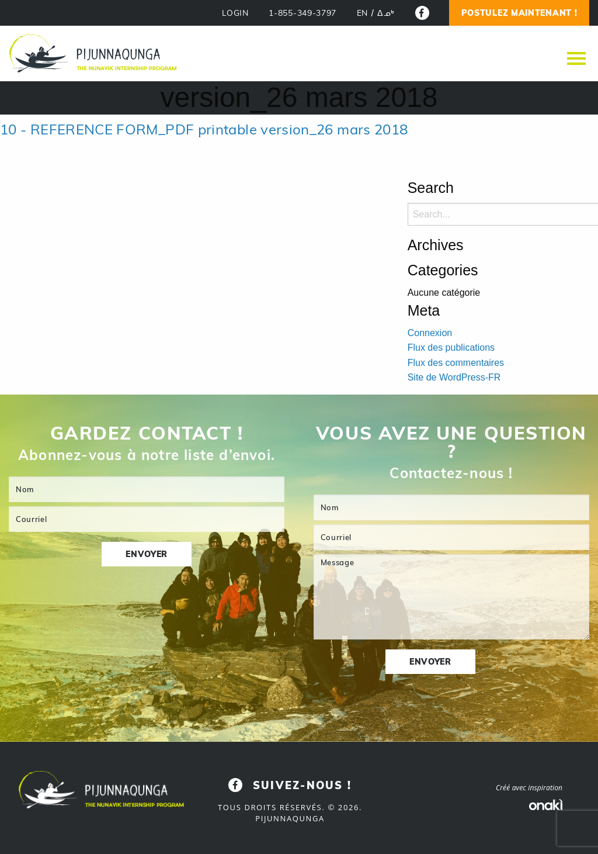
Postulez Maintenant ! (519, 13)
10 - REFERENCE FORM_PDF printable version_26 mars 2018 (204, 129)
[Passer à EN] (362, 13)
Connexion (430, 333)
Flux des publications (451, 347)
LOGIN (235, 13)
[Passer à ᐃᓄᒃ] (386, 13)
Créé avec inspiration (529, 788)
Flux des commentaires (456, 363)
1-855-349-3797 (302, 13)
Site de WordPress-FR (454, 377)
